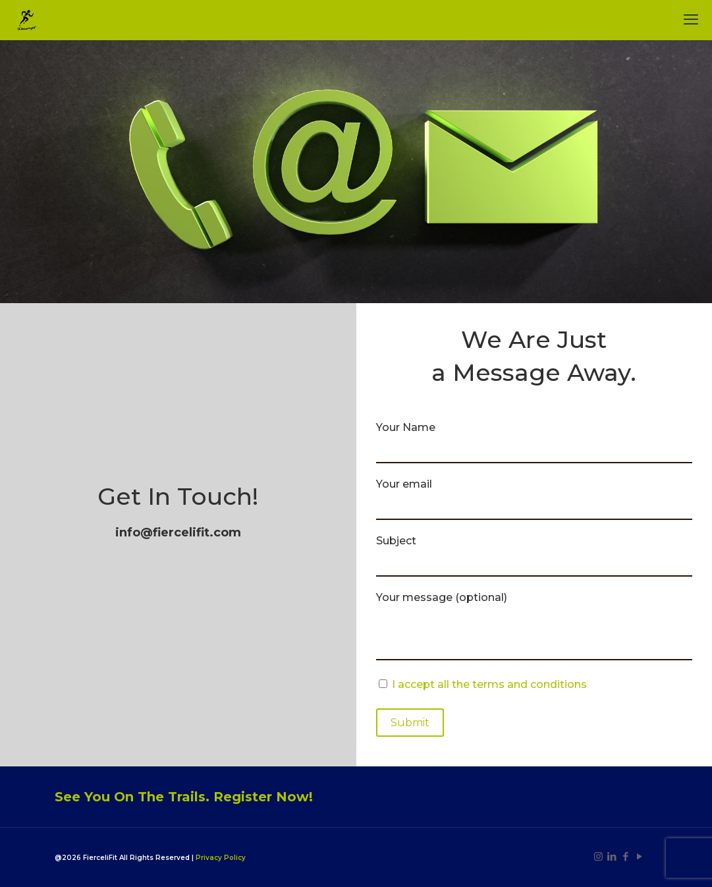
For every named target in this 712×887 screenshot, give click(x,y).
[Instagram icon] (598, 856)
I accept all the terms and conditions (489, 684)
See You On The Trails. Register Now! (184, 797)
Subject (534, 555)
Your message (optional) (534, 625)
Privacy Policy (221, 857)
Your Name (534, 442)
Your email (534, 499)
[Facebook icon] (626, 856)
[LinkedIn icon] (612, 856)
